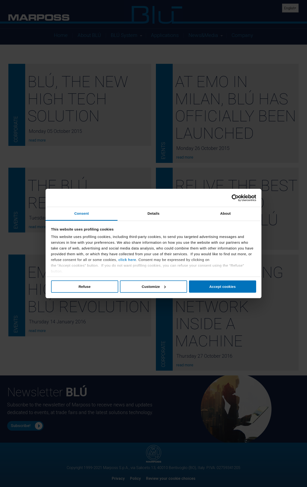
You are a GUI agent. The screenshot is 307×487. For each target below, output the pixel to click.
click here (127, 260)
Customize (154, 287)
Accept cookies (222, 287)
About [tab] (225, 213)
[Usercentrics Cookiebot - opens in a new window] (235, 198)
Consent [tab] (81, 213)
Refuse (84, 287)
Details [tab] (153, 213)
